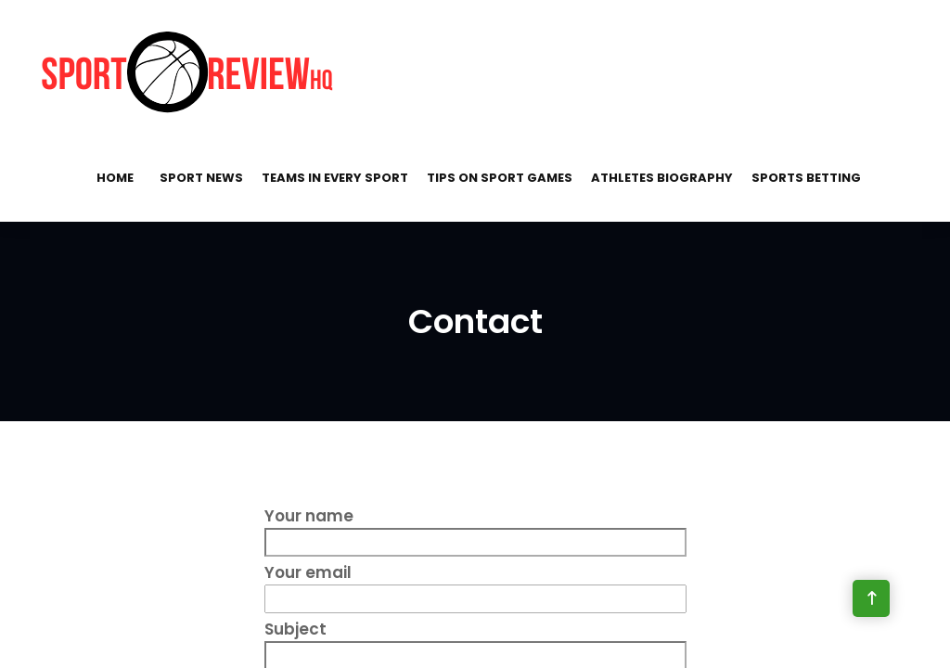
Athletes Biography (662, 177)
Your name (475, 529)
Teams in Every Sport (335, 177)
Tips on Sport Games (499, 177)
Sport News (201, 177)
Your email (475, 585)
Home (115, 177)
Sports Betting (806, 177)
